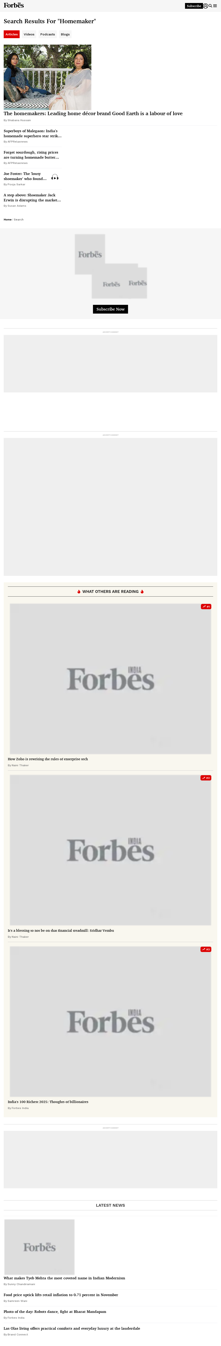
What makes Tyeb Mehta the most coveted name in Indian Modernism (64, 1278)
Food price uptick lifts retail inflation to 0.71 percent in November (61, 1294)
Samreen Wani (17, 1301)
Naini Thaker (20, 765)
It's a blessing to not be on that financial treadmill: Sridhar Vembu (61, 930)
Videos (29, 34)
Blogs (65, 34)
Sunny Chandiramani (21, 1284)
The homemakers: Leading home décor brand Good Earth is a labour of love (93, 113)
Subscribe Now (110, 308)
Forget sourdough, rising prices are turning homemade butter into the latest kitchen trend (31, 155)
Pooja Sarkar (16, 184)
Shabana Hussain (19, 120)
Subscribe (194, 6)
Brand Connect (18, 1334)
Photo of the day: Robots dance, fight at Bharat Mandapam (55, 1311)
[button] (205, 6)
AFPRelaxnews (18, 141)
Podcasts (47, 34)
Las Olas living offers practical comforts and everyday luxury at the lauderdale (72, 1328)
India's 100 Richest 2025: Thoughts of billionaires (48, 1102)
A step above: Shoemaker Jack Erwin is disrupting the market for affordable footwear (30, 198)
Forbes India (20, 1108)
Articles (12, 34)
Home (8, 219)
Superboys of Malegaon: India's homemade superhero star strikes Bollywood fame (32, 133)
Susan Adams (17, 205)
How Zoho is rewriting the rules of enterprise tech (48, 759)
